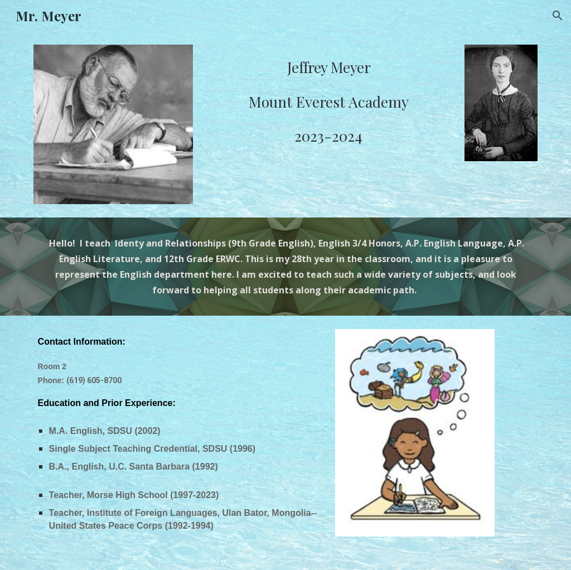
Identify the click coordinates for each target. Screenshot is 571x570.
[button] (557, 15)
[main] (329, 99)
